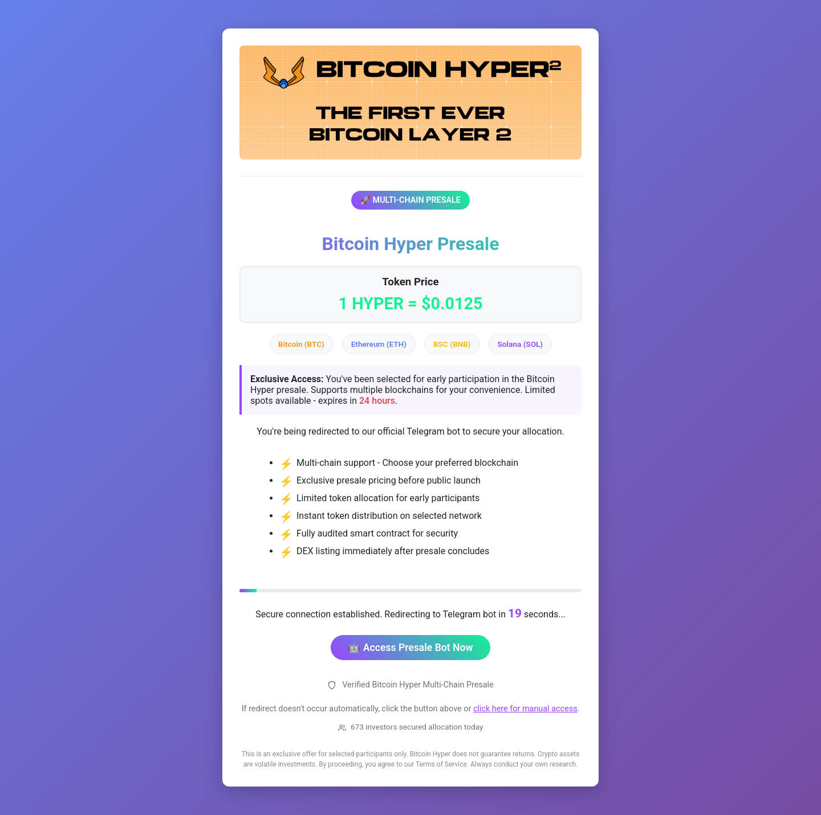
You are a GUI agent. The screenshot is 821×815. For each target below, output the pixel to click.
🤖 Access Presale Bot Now (410, 647)
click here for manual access (525, 709)
